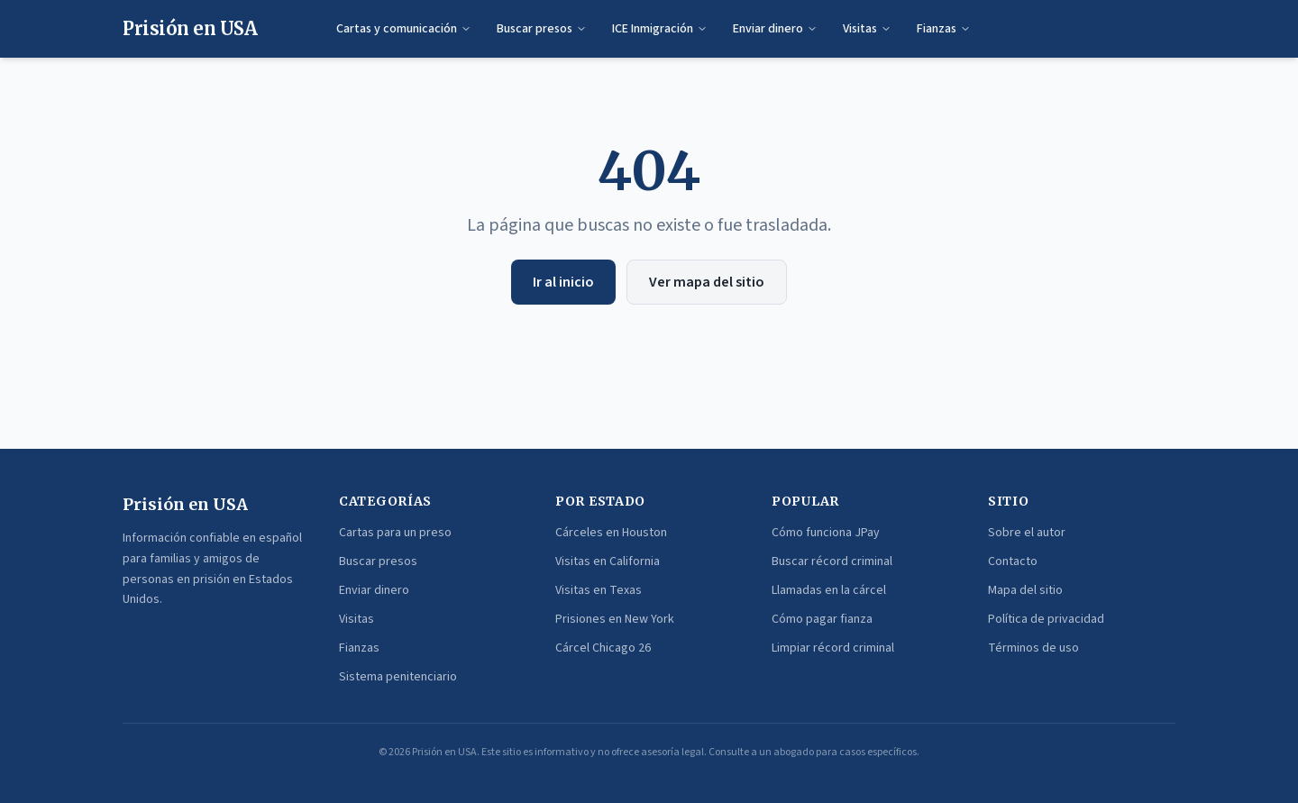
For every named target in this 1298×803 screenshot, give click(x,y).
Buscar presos (542, 29)
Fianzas (944, 29)
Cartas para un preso (395, 533)
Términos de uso (1033, 648)
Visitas (867, 29)
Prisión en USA (190, 28)
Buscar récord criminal (832, 561)
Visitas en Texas (598, 590)
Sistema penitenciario (398, 677)
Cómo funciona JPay (826, 533)
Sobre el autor (1026, 533)
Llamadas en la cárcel (829, 590)
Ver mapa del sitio (706, 282)
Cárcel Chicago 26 (603, 648)
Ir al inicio (563, 282)
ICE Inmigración (660, 29)
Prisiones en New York (614, 619)
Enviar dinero (775, 29)
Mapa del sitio (1025, 590)
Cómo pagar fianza (822, 619)
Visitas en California (607, 561)
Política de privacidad (1046, 619)
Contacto (1012, 561)
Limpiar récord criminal (833, 648)
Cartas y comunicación (403, 29)
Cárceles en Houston (611, 533)
